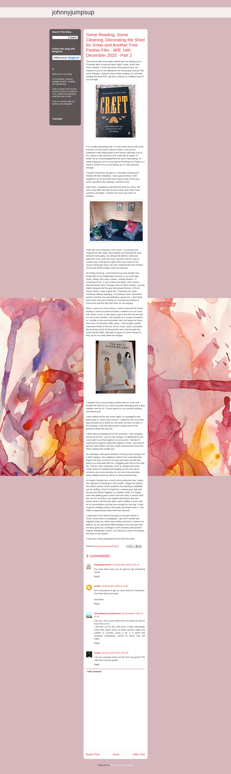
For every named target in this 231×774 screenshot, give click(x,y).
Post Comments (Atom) (122, 765)
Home (116, 754)
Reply (97, 576)
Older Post (139, 754)
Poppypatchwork (102, 564)
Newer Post (93, 754)
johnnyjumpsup (73, 12)
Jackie (97, 586)
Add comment (94, 671)
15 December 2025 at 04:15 (125, 564)
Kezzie (97, 653)
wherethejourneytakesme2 (107, 613)
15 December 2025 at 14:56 (115, 586)
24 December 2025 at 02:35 (115, 653)
